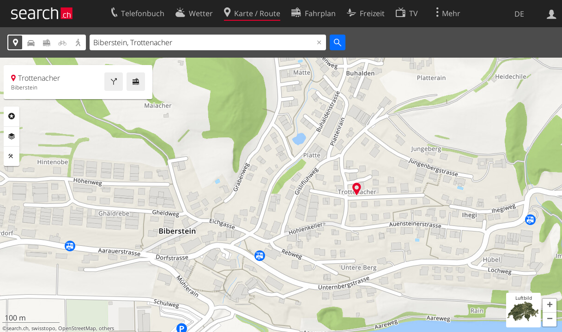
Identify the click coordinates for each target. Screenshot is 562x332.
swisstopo (43, 328)
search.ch (17, 328)
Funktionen (11, 156)
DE (519, 14)
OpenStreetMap (77, 328)
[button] (549, 306)
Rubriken (11, 116)
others (106, 328)
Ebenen (11, 136)
